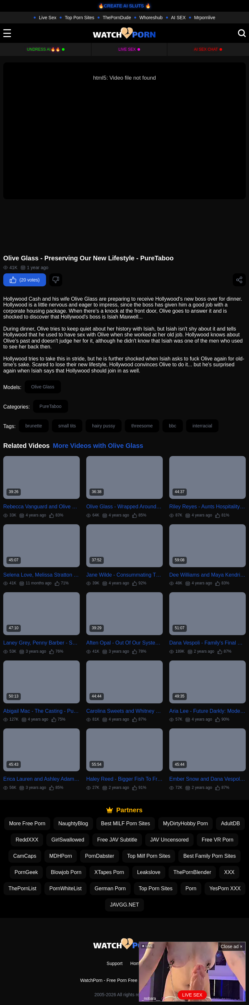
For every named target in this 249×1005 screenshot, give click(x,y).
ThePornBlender (192, 872)
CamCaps (24, 856)
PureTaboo (51, 406)
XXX (229, 872)
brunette (33, 425)
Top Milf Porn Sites (148, 856)
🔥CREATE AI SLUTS (121, 5)
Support (115, 963)
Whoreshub (151, 17)
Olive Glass (42, 386)
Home (136, 963)
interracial (202, 425)
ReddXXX (27, 839)
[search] (242, 33)
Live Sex (47, 17)
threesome (142, 425)
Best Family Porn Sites (209, 856)
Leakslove (148, 872)
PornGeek (26, 872)
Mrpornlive (204, 17)
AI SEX (178, 17)
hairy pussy (103, 425)
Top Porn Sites (79, 17)
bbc (172, 425)
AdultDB (230, 823)
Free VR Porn (217, 839)
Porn (190, 888)
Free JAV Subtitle (117, 839)
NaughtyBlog (73, 823)
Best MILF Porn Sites (125, 823)
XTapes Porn (109, 872)
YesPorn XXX (225, 888)
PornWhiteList (65, 888)
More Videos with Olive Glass (98, 445)
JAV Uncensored (169, 839)
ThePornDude (117, 17)
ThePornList (22, 888)
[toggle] (7, 33)
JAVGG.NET (124, 904)
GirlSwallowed (67, 839)
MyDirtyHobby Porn (185, 823)
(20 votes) (25, 280)
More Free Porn (27, 823)
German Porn (110, 888)
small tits (67, 425)
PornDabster (99, 856)
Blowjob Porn (66, 872)
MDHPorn (60, 856)
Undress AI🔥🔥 (43, 49)
